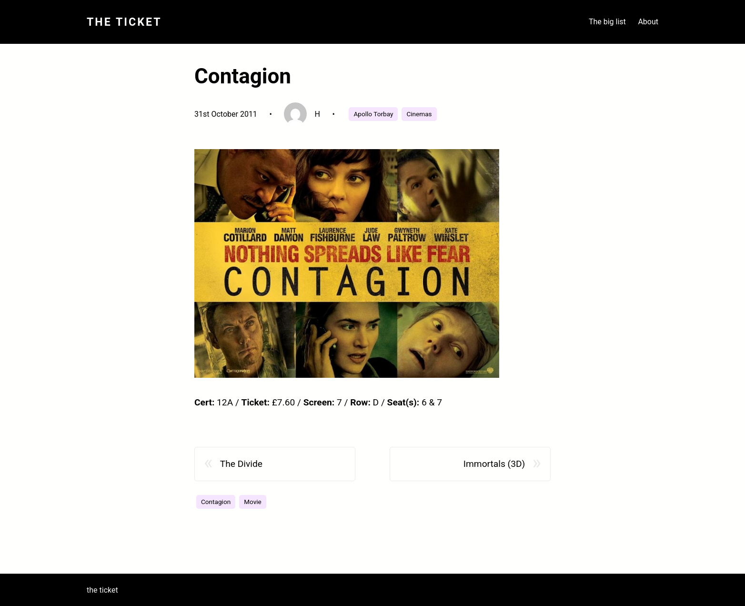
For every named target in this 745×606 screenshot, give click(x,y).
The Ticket (124, 22)
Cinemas (419, 114)
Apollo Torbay (373, 114)
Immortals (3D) (494, 463)
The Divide (241, 463)
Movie (253, 501)
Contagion (216, 501)
